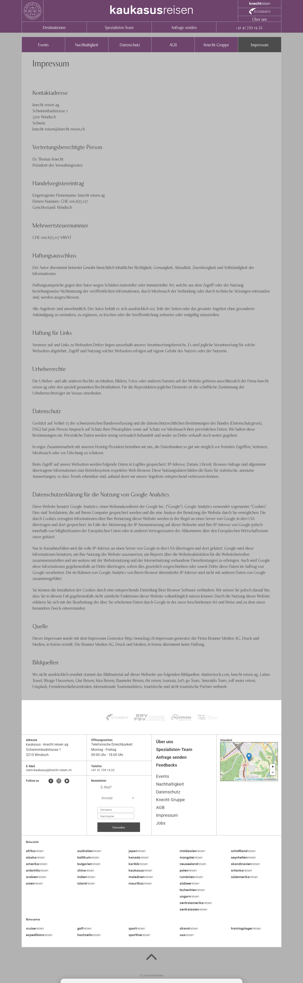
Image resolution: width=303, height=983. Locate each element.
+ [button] (273, 766)
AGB (173, 44)
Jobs (160, 823)
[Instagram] (58, 781)
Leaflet (238, 779)
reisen (151, 11)
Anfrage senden (184, 27)
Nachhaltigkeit (86, 44)
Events (43, 44)
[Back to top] (151, 957)
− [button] (273, 772)
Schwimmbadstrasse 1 (43, 750)
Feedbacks (166, 765)
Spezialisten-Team (119, 27)
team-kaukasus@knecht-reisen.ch (49, 770)
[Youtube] (66, 781)
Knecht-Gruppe (216, 44)
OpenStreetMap (255, 779)
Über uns (259, 19)
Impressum (259, 44)
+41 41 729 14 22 (248, 27)
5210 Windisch (37, 755)
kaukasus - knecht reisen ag (47, 744)
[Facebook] (50, 781)
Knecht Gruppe (170, 799)
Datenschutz (130, 44)
